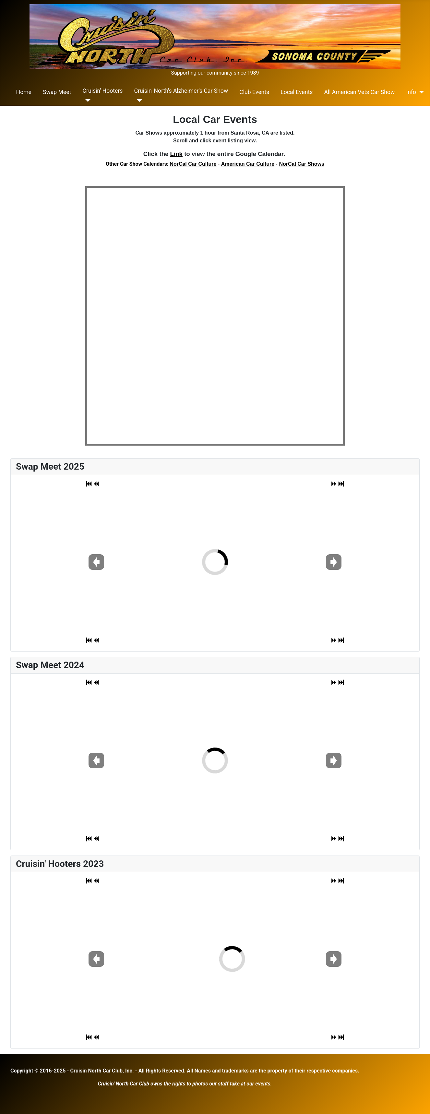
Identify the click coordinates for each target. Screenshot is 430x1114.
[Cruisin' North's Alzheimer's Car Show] (138, 100)
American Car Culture (248, 164)
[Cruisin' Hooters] (87, 100)
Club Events (254, 92)
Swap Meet (57, 92)
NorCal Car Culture (193, 164)
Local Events (297, 92)
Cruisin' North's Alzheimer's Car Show (181, 91)
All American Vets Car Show (359, 92)
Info (411, 92)
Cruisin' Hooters (103, 91)
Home (23, 92)
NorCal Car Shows (301, 164)
